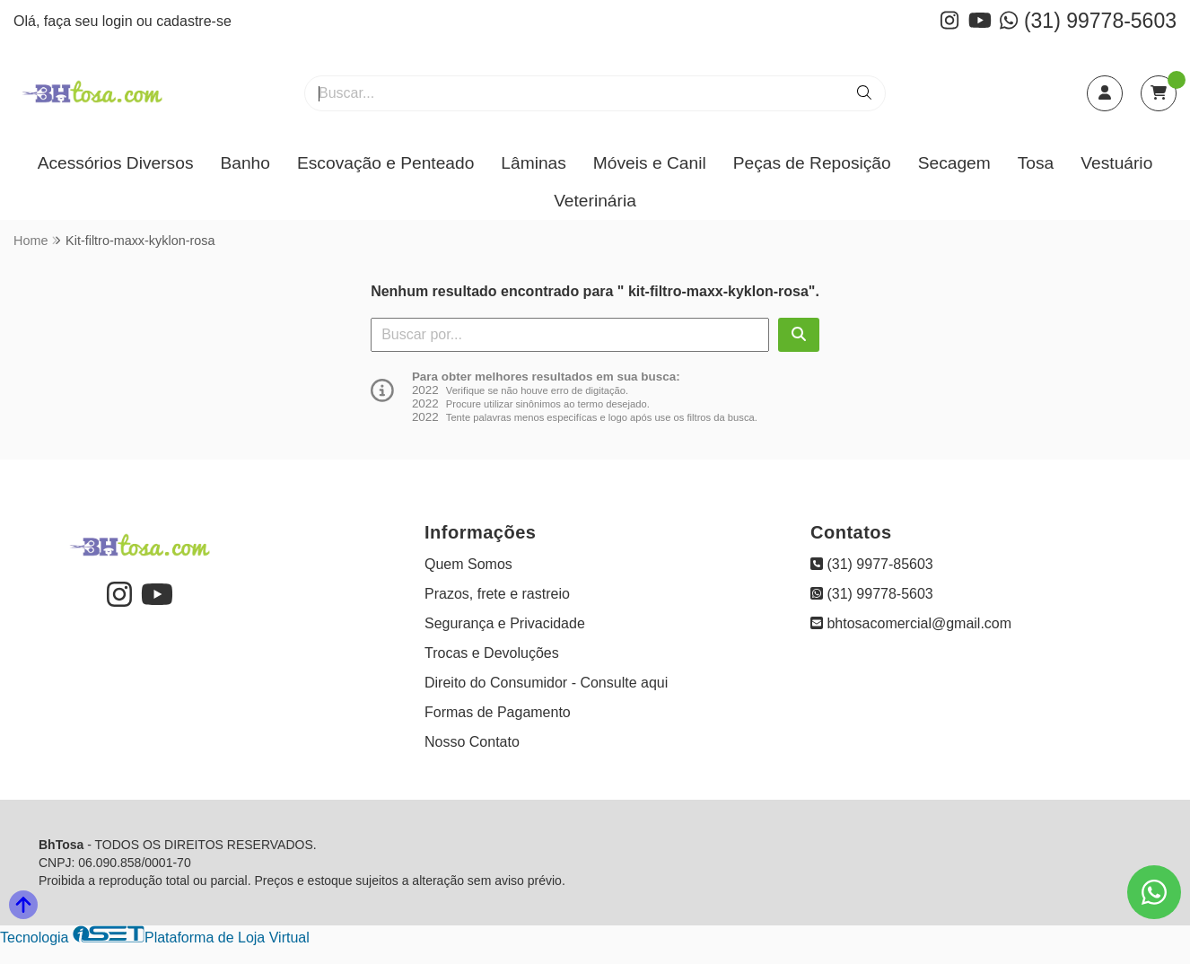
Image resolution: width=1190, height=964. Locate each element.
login (119, 21)
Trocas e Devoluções (491, 653)
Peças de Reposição (812, 162)
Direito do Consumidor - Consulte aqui (546, 682)
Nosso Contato (472, 741)
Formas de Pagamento (497, 712)
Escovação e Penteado (385, 162)
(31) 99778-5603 (1088, 20)
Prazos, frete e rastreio (497, 593)
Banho (244, 162)
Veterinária (595, 200)
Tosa (1036, 162)
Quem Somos (468, 564)
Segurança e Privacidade (504, 623)
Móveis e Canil (649, 162)
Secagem (954, 162)
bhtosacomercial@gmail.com (910, 623)
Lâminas (533, 162)
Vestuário (1116, 162)
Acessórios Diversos (116, 162)
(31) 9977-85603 (871, 564)
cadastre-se (194, 21)
